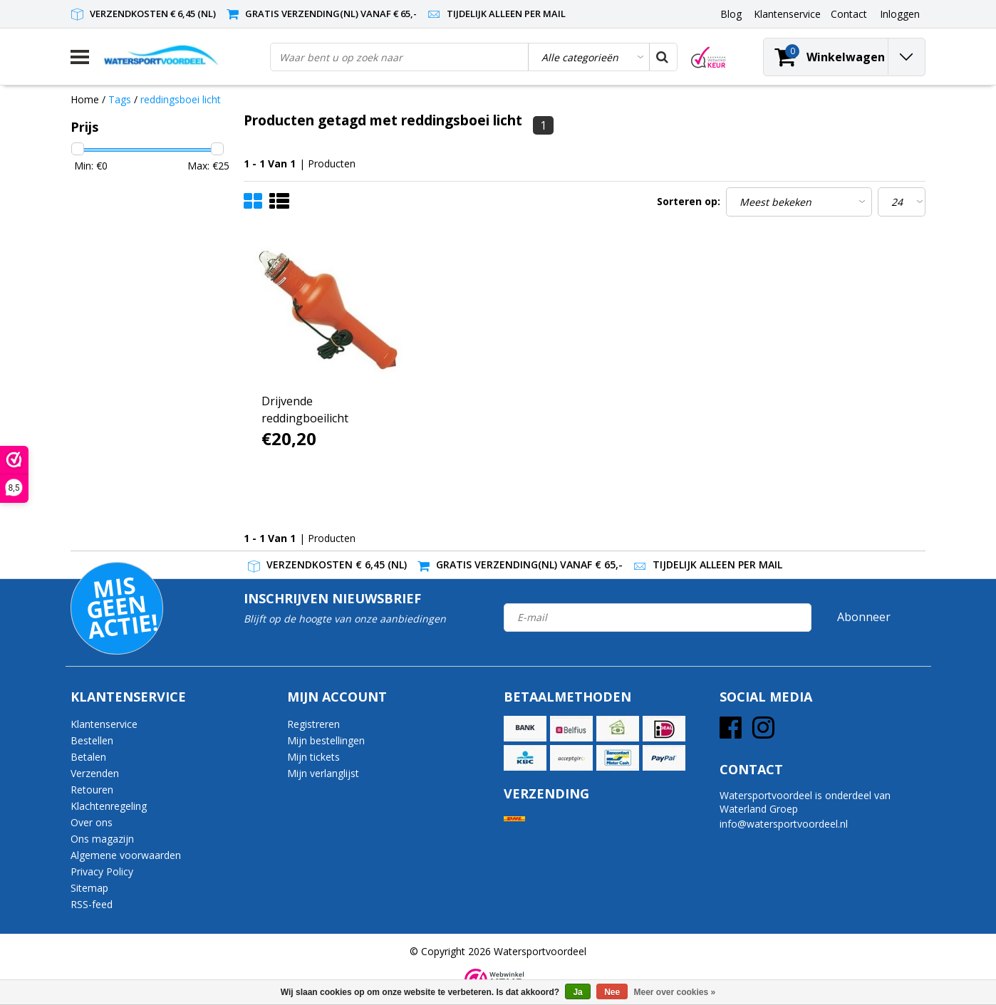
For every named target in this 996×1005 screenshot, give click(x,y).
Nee (612, 992)
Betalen (88, 757)
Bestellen (92, 740)
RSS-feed (92, 904)
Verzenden (95, 773)
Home (85, 99)
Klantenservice (104, 724)
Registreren (313, 724)
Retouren (92, 789)
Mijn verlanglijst (323, 773)
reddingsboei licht (180, 99)
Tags (119, 99)
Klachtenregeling (109, 806)
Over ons (92, 822)
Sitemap (89, 888)
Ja (577, 992)
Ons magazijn (102, 838)
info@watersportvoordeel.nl (784, 823)
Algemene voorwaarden (126, 855)
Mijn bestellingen (326, 740)
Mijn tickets (313, 757)
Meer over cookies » (675, 992)
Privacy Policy (102, 871)
